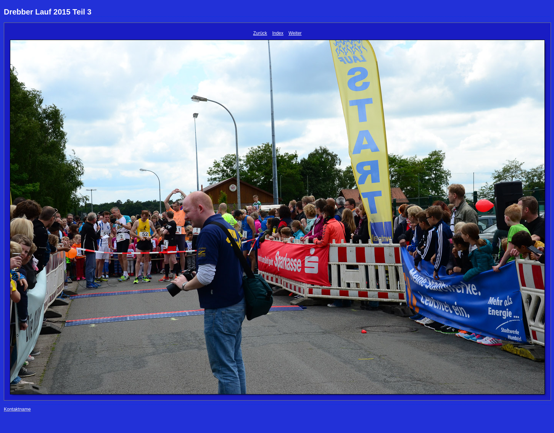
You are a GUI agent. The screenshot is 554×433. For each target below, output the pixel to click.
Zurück (260, 33)
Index (277, 33)
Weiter (294, 33)
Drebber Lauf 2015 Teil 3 (48, 12)
